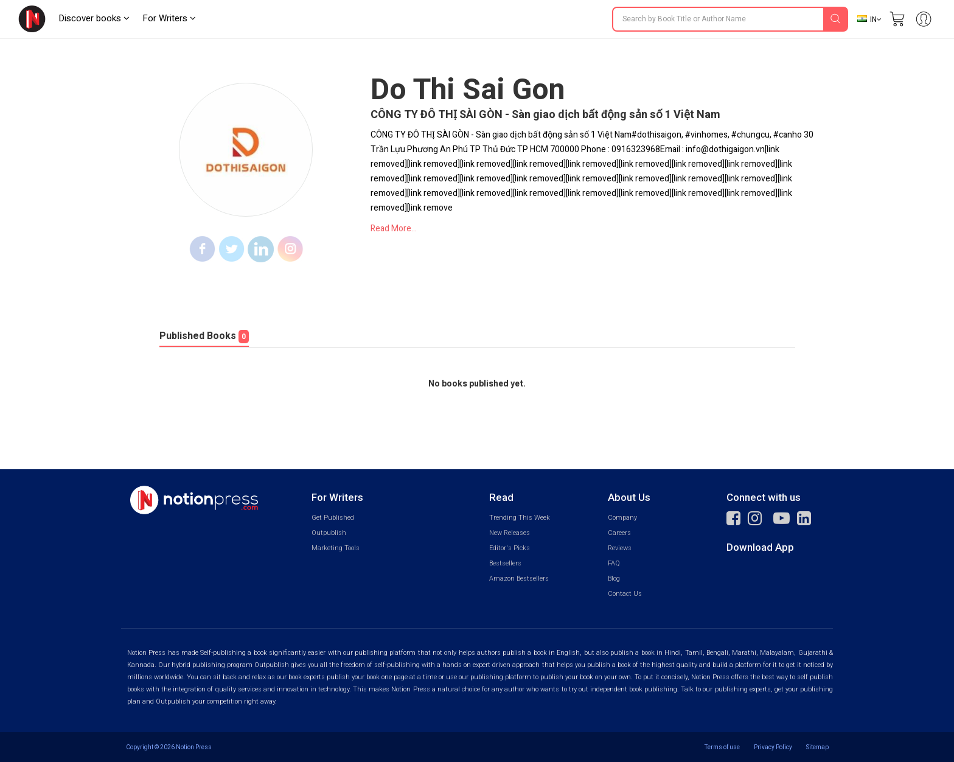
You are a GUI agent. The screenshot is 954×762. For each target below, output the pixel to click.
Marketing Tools (336, 548)
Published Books (204, 336)
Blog (614, 578)
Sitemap (817, 747)
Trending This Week (519, 518)
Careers (619, 533)
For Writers (169, 18)
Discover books (94, 18)
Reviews (620, 548)
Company (622, 518)
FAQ (614, 563)
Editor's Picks (509, 548)
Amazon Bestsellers (519, 578)
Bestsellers (505, 563)
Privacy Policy (773, 747)
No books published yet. (477, 384)
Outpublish (329, 533)
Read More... (394, 228)
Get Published (333, 518)
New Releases (509, 533)
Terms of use (722, 747)
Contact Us (625, 594)
